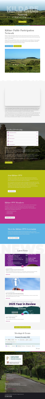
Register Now (17, 46)
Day (18, 339)
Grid (7, 340)
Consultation (11, 144)
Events (11, 268)
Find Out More (9, 46)
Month (12, 339)
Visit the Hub (9, 162)
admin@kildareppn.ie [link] (12, 388)
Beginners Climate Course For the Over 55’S (15, 269)
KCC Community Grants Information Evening (14, 293)
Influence (10, 135)
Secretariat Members (13, 237)
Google (38, 348)
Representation (11, 132)
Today (11, 341)
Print (33, 346)
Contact (8, 373)
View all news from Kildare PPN (22, 327)
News (13, 292)
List (9, 340)
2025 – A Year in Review (10, 317)
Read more (8, 274)
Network (10, 141)
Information (11, 138)
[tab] (22, 132)
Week (16, 339)
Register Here (22, 21)
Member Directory (10, 217)
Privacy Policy (9, 375)
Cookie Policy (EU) (10, 378)
